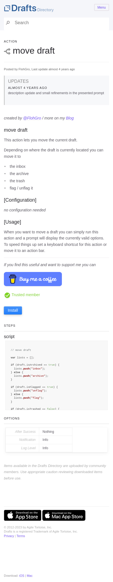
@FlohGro (32, 118)
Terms (21, 536)
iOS (21, 575)
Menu (101, 7)
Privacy (9, 536)
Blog (70, 118)
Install (13, 310)
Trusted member (22, 295)
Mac (29, 575)
